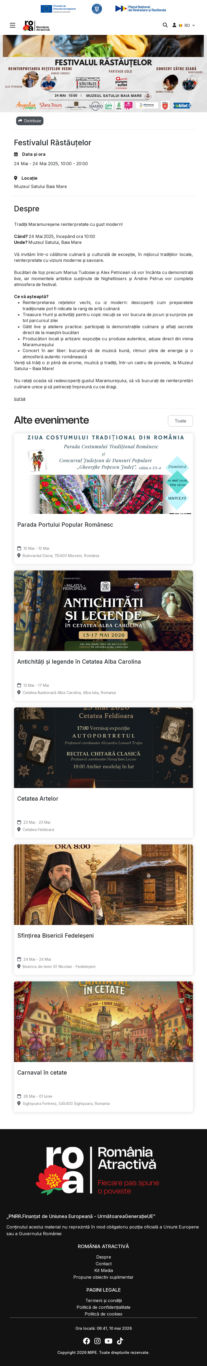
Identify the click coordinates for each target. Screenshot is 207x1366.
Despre (103, 1257)
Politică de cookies (103, 1314)
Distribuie (29, 120)
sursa (19, 398)
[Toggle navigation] (12, 25)
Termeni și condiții (103, 1300)
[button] (12, 26)
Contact (104, 1263)
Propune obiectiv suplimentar (103, 1277)
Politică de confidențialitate (103, 1307)
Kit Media (103, 1270)
